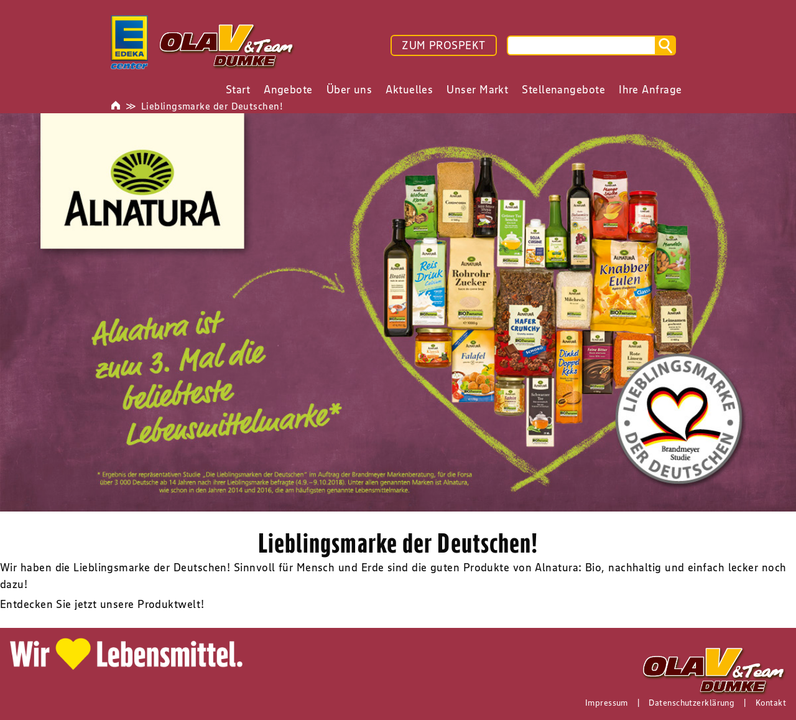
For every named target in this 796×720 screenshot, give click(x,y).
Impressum (606, 702)
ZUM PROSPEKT (443, 45)
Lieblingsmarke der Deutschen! (212, 106)
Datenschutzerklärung (691, 702)
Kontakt (771, 702)
